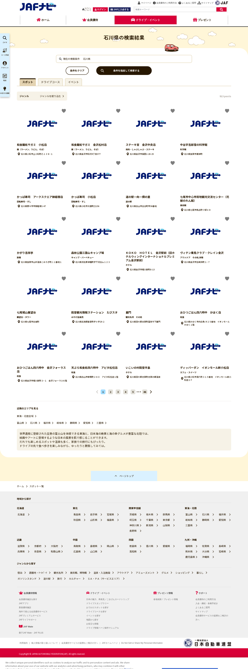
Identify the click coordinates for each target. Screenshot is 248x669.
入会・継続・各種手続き (206, 603)
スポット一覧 (36, 486)
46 (144, 392)
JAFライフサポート (28, 620)
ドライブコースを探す (96, 611)
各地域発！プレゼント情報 (165, 599)
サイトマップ (201, 611)
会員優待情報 (30, 593)
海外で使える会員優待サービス (33, 611)
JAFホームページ (110, 643)
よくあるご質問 (202, 607)
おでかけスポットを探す (97, 607)
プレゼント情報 (165, 593)
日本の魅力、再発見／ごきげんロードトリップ (107, 599)
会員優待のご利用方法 (205, 599)
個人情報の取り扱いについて (44, 643)
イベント (73, 82)
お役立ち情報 (92, 624)
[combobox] (175, 9)
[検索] (221, 9)
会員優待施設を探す (28, 599)
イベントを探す (93, 615)
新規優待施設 (25, 607)
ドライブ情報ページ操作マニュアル (102, 628)
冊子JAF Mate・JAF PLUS (31, 633)
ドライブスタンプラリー (97, 603)
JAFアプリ (24, 603)
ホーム (20, 486)
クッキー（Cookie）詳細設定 (134, 643)
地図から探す (92, 620)
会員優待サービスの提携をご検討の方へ (79, 643)
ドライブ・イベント (100, 593)
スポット (27, 82)
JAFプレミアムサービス (30, 615)
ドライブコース (50, 82)
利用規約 (24, 643)
